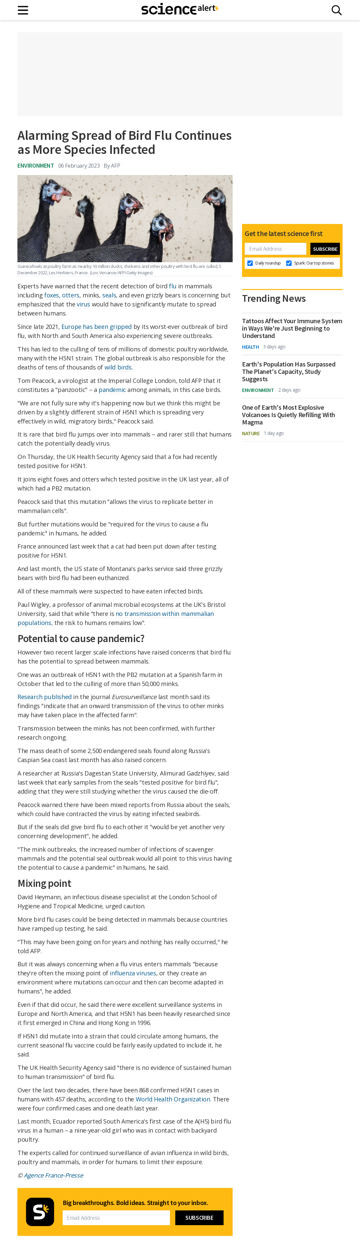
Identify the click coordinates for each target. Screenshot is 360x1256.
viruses (146, 973)
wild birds (118, 367)
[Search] (337, 10)
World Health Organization (173, 1099)
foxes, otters (61, 295)
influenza (122, 973)
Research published (44, 697)
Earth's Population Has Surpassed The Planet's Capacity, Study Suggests (288, 371)
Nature (251, 433)
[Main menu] (23, 10)
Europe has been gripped (96, 327)
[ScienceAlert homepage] (180, 10)
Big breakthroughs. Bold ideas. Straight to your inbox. (135, 1202)
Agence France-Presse (53, 1175)
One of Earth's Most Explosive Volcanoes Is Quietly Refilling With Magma (288, 415)
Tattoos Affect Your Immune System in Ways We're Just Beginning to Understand (292, 328)
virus (83, 304)
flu (172, 286)
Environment (35, 165)
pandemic (112, 390)
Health (250, 346)
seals (109, 295)
